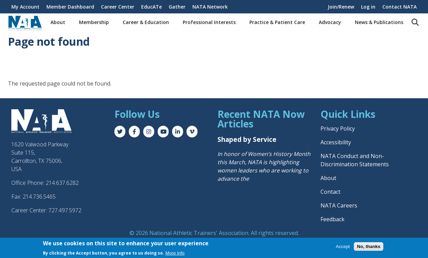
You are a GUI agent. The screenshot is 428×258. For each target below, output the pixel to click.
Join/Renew (341, 6)
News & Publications (379, 22)
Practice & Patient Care (277, 22)
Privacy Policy (337, 128)
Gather (177, 6)
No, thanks (368, 246)
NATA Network (210, 6)
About (57, 22)
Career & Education (146, 22)
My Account (25, 6)
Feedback (332, 219)
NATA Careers (338, 205)
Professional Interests (209, 22)
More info (175, 253)
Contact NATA (399, 6)
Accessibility (335, 142)
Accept (343, 246)
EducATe (151, 6)
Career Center (117, 6)
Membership (94, 22)
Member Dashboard (70, 6)
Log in (368, 6)
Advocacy (330, 22)
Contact (330, 191)
